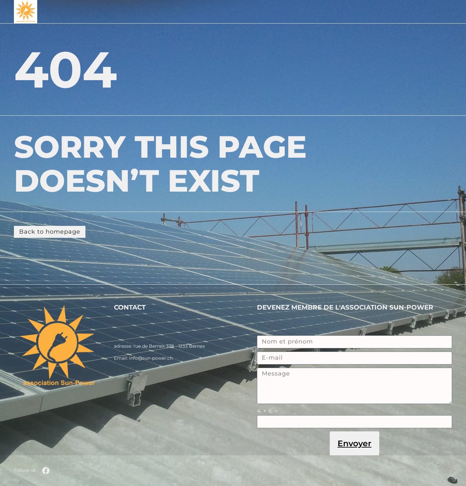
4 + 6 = (267, 411)
